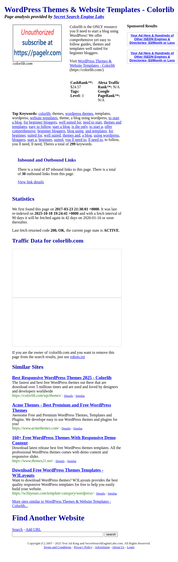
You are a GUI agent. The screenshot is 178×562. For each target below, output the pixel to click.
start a (32, 140)
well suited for (70, 122)
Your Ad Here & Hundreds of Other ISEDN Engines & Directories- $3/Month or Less (152, 39)
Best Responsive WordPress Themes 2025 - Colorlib (61, 377)
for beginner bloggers (40, 122)
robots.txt (77, 357)
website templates (44, 118)
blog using (75, 131)
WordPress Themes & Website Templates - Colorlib (92, 63)
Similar (80, 396)
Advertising (102, 547)
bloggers (18, 140)
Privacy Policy (83, 547)
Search (17, 529)
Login (130, 547)
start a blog (61, 127)
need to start (92, 122)
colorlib (44, 113)
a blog (87, 135)
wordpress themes (79, 113)
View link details (31, 182)
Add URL (33, 529)
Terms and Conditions (57, 547)
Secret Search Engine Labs (79, 16)
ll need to (95, 140)
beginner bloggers (51, 131)
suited (58, 140)
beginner (45, 140)
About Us (118, 547)
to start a (96, 127)
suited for (34, 135)
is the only (80, 127)
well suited (52, 135)
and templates (96, 131)
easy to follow (40, 127)
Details (68, 396)
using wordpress (106, 135)
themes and (71, 135)
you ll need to (75, 140)
